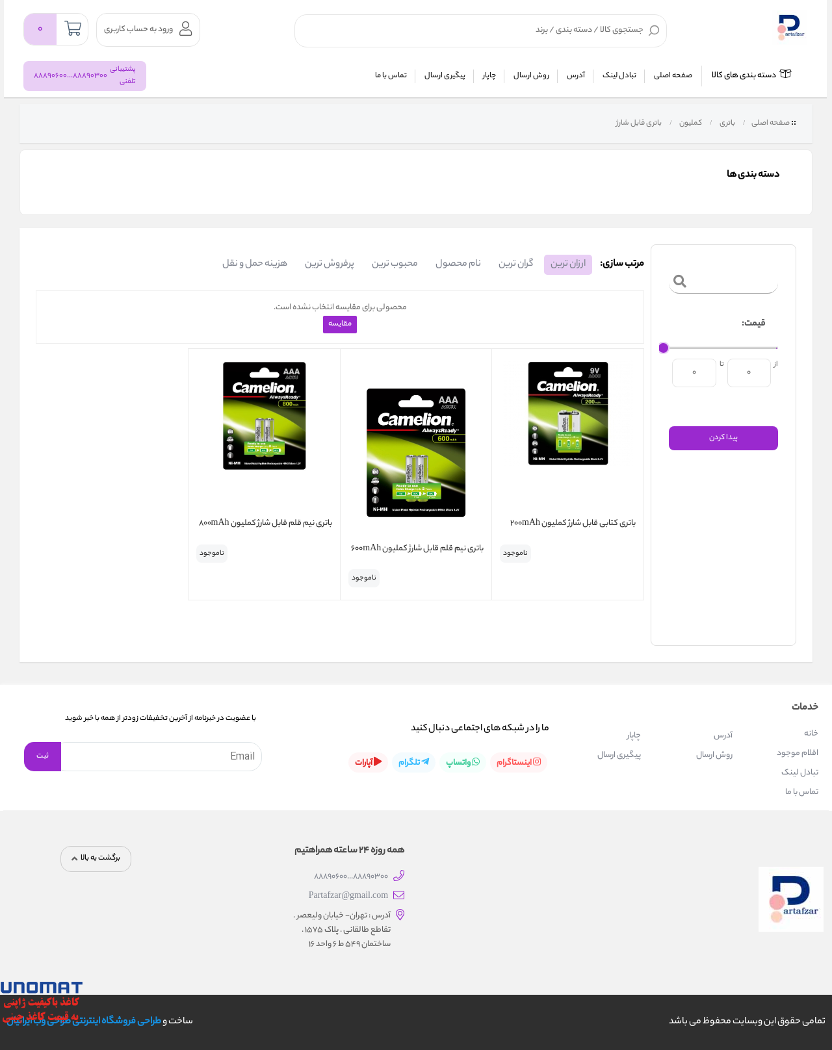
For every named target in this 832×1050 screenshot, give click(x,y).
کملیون (690, 123)
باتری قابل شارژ (638, 123)
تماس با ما (391, 76)
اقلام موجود (797, 753)
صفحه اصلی (673, 76)
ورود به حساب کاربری (148, 28)
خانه (811, 734)
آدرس (576, 76)
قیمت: (753, 323)
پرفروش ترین (329, 264)
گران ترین (516, 264)
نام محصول (458, 264)
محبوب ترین (395, 264)
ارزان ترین (568, 264)
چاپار (489, 76)
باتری (726, 123)
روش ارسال (531, 76)
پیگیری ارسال (444, 76)
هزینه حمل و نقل (254, 264)
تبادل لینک (619, 76)
